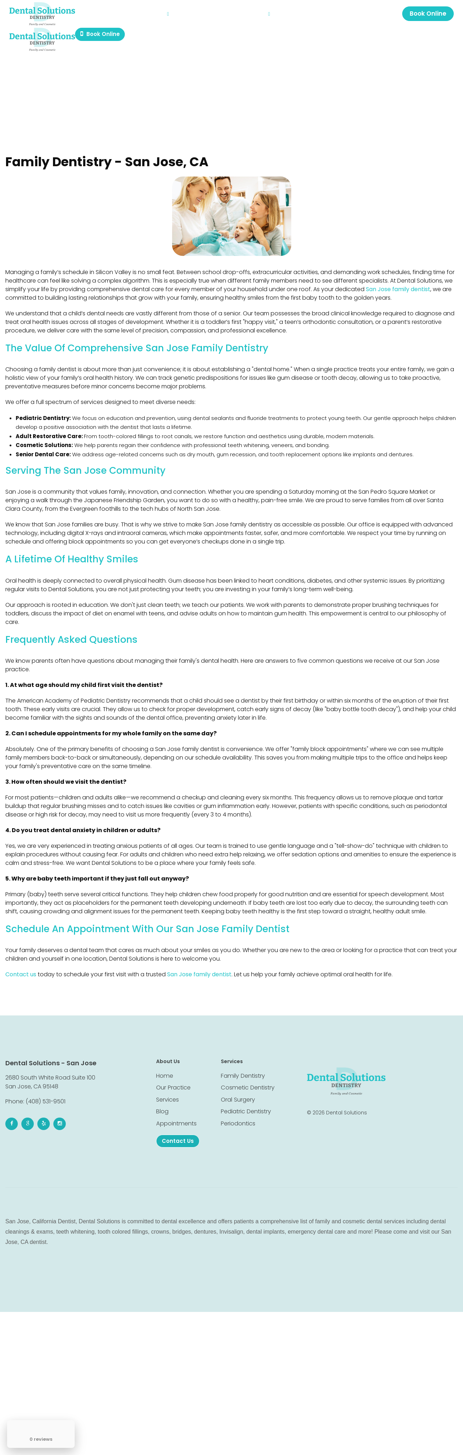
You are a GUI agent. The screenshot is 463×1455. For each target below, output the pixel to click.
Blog (187, 16)
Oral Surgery (238, 1094)
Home (96, 16)
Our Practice (126, 16)
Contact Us (258, 16)
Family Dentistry (242, 1068)
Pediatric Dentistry (246, 1107)
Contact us (20, 966)
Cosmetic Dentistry (247, 1081)
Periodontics (238, 1119)
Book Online (426, 15)
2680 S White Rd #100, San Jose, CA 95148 (364, 16)
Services (162, 16)
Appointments (217, 16)
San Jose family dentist (398, 290)
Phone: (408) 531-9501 (35, 1093)
